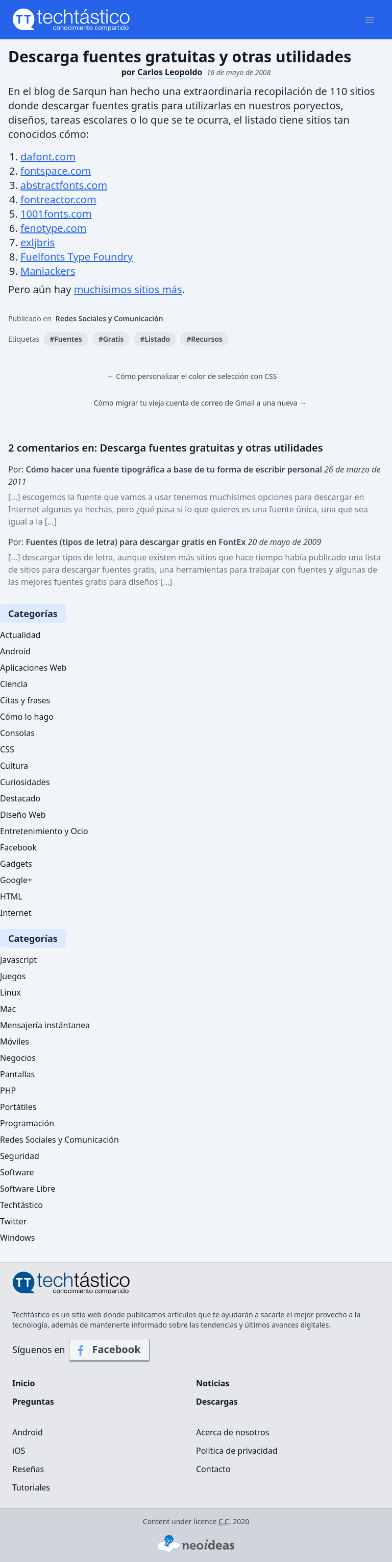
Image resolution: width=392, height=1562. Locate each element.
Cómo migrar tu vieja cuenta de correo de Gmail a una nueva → (200, 403)
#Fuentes (66, 339)
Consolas (17, 733)
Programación (27, 1123)
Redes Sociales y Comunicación (109, 318)
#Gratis (111, 339)
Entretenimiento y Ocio (44, 831)
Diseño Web (23, 814)
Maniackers (48, 271)
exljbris (37, 242)
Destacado (20, 798)
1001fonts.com (56, 214)
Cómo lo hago (27, 716)
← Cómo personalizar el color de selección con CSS (192, 376)
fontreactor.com (58, 199)
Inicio (23, 1383)
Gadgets (16, 863)
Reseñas (28, 1469)
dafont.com (48, 156)
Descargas (217, 1401)
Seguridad (19, 1156)
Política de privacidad (237, 1450)
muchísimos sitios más (128, 289)
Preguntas (33, 1401)
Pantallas (17, 1074)
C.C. (224, 1521)
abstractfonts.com (63, 185)
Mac (8, 1008)
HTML (11, 896)
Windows (17, 1237)
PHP (8, 1090)
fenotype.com (53, 228)
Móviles (14, 1041)
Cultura (14, 765)
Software (17, 1172)
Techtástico (21, 1205)
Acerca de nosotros (232, 1432)
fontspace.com (55, 171)
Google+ (16, 880)
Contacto (213, 1469)
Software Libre (27, 1188)
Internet (15, 912)
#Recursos (204, 339)
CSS (7, 749)
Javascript (18, 959)
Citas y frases (25, 700)
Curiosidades (25, 782)
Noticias (212, 1383)
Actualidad (20, 635)
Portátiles (18, 1107)
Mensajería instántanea (45, 1025)
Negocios (18, 1057)
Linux (10, 992)
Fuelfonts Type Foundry (76, 257)
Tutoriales (31, 1487)
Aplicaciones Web (33, 667)
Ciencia (14, 684)
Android (15, 651)
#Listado (155, 339)
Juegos (13, 976)
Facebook (18, 847)
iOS (18, 1450)
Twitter (13, 1221)
